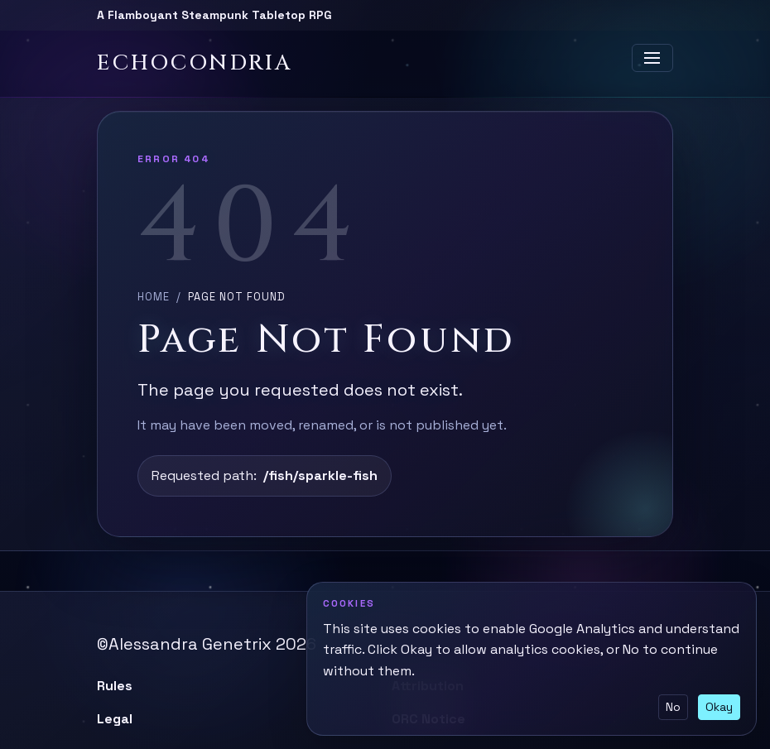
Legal (114, 718)
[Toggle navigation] (652, 58)
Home (153, 297)
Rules (114, 685)
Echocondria (194, 63)
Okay (719, 706)
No (673, 706)
